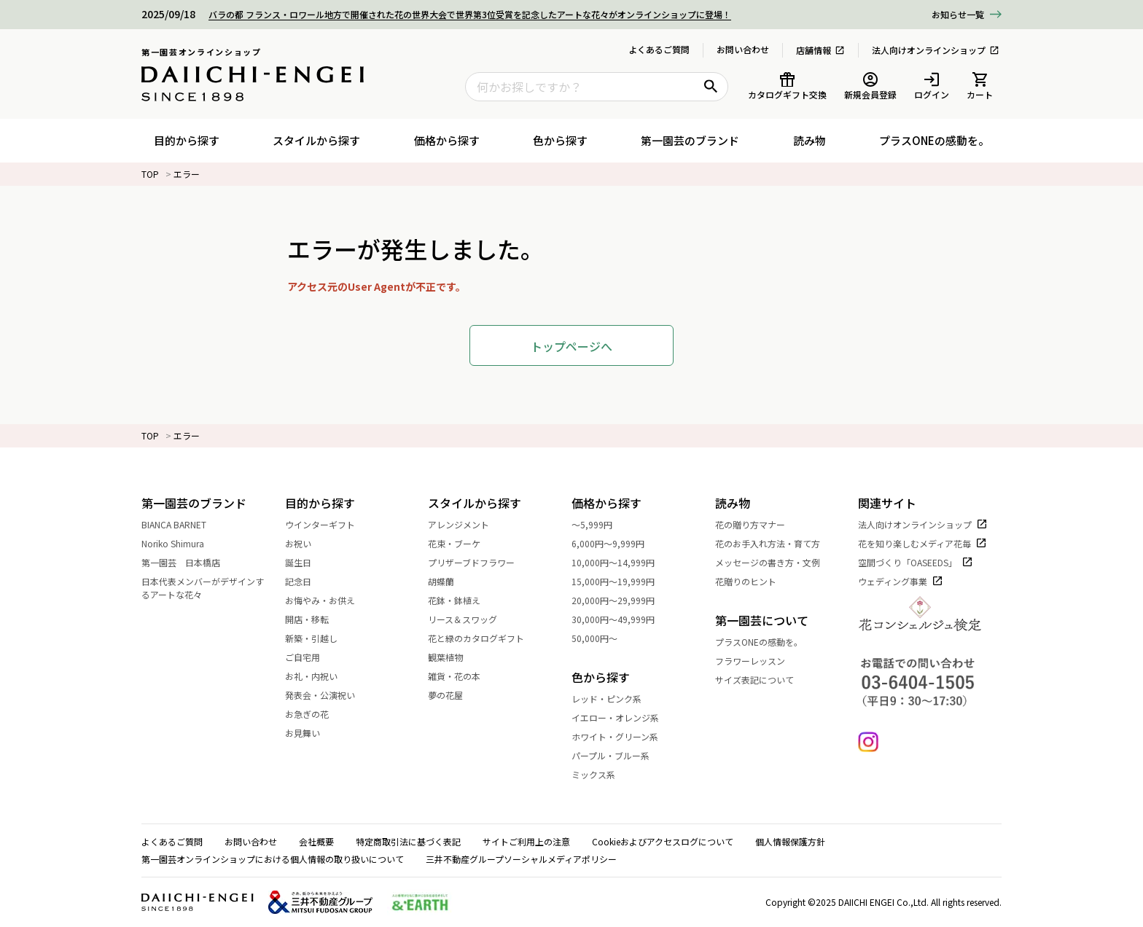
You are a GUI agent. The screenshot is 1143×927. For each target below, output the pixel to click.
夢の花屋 (453, 695)
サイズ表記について (754, 679)
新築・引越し (319, 638)
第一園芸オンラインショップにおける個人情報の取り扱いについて (272, 859)
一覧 (958, 15)
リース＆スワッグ (470, 619)
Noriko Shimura (180, 543)
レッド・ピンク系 (615, 698)
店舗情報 (820, 50)
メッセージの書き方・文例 (775, 562)
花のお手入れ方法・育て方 (775, 543)
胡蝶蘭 (449, 581)
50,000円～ (602, 638)
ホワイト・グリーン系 (623, 736)
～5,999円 (600, 524)
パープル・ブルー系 (619, 755)
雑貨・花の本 (462, 676)
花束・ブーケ (462, 543)
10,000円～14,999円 (621, 562)
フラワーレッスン (750, 660)
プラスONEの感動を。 (759, 641)
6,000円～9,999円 (616, 543)
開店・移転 (315, 619)
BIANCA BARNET (181, 524)
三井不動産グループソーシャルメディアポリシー (521, 859)
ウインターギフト (328, 524)
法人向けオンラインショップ (935, 50)
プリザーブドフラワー (479, 562)
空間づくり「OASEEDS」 (915, 562)
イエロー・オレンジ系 (623, 717)
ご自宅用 (310, 657)
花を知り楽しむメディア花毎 (922, 543)
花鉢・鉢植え (462, 600)
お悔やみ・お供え (328, 600)
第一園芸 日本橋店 (188, 562)
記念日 (306, 581)
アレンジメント (466, 524)
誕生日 (306, 562)
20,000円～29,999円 (621, 600)
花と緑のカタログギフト (484, 638)
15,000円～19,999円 (621, 581)
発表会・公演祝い (328, 695)
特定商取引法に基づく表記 (408, 841)
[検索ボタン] (710, 86)
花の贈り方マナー (758, 524)
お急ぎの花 (315, 714)
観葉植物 (453, 657)
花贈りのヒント (753, 581)
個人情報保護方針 (790, 841)
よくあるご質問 (659, 49)
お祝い (306, 543)
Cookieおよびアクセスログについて (662, 841)
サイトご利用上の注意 (526, 841)
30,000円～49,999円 (621, 619)
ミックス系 (601, 774)
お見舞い (310, 733)
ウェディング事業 (900, 581)
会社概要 (316, 841)
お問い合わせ (743, 49)
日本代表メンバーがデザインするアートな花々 (213, 588)
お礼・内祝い (319, 676)
